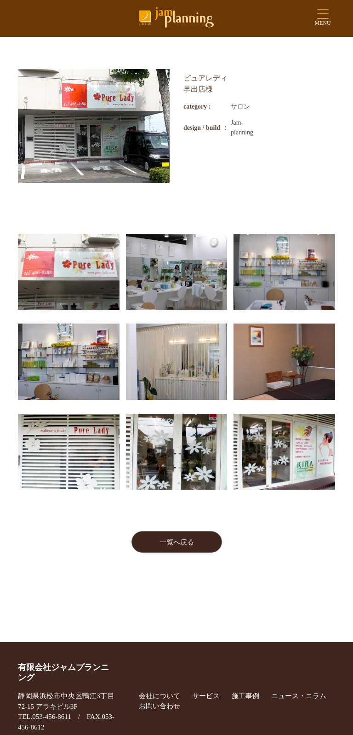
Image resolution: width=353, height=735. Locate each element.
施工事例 (245, 696)
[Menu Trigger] (323, 19)
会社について (159, 696)
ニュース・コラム (298, 696)
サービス (206, 696)
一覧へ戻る (176, 542)
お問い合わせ (159, 706)
